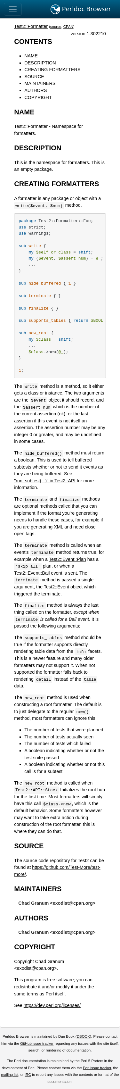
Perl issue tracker (97, 1068)
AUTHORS (35, 90)
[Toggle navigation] (13, 9)
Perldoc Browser (81, 9)
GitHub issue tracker (36, 1043)
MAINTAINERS (39, 83)
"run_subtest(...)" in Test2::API (45, 480)
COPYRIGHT (38, 97)
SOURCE (34, 76)
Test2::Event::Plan (67, 559)
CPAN (68, 27)
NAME (31, 55)
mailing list (9, 1075)
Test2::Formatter (31, 26)
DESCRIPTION (40, 62)
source (55, 27)
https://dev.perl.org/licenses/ (52, 1005)
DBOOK (83, 1036)
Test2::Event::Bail (32, 573)
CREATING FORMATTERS (52, 69)
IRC (28, 1075)
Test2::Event (56, 586)
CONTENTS (33, 41)
